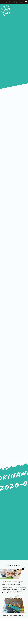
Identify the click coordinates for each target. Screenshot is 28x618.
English (12, 2)
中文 (21, 2)
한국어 (17, 2)
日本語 (7, 2)
